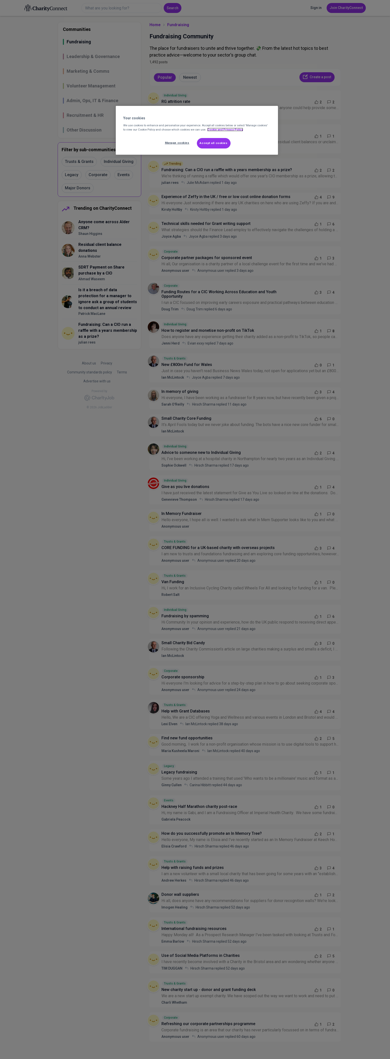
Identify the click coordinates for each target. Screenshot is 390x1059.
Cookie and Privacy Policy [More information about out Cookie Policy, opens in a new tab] (225, 129)
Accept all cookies (213, 143)
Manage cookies (177, 142)
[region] (197, 130)
